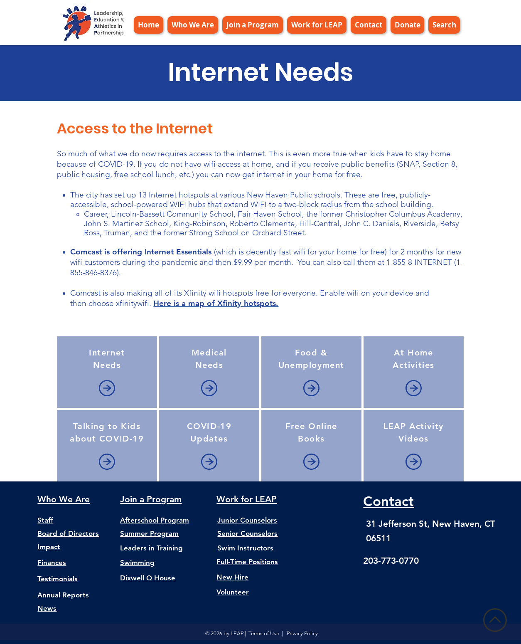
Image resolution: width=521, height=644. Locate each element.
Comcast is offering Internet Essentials (140, 252)
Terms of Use (263, 633)
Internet (107, 353)
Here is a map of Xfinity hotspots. (215, 303)
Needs (107, 365)
